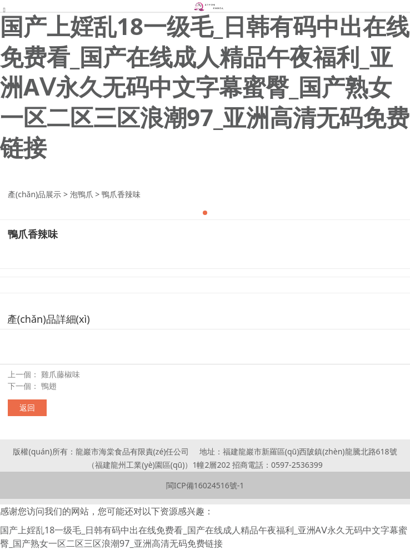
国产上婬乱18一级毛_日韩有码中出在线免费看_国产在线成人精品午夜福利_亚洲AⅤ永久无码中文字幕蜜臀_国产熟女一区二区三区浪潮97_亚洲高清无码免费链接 (204, 86)
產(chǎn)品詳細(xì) (48, 319)
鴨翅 (49, 386)
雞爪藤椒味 (60, 374)
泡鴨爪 (81, 194)
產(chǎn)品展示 (34, 194)
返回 (27, 407)
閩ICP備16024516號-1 (205, 485)
